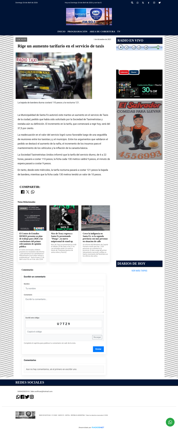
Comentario (28, 295)
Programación (77, 31)
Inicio (61, 31)
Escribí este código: (33, 318)
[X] (143, 2)
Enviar (98, 349)
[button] (132, 2)
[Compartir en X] (28, 192)
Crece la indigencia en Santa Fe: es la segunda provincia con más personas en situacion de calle (95, 237)
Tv (119, 31)
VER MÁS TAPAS (139, 270)
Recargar (97, 337)
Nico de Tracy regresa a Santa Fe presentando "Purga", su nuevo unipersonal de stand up (62, 237)
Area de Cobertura (102, 31)
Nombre (27, 284)
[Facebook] (149, 2)
